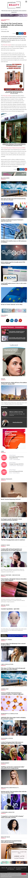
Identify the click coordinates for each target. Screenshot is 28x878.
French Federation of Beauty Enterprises (12, 147)
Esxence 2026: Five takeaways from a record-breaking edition (13, 644)
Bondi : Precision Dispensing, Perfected (10, 499)
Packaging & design (7, 738)
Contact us (10, 867)
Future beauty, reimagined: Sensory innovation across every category (14, 579)
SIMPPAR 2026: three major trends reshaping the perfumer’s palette (13, 718)
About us (4, 867)
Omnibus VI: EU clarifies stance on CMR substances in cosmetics (13, 241)
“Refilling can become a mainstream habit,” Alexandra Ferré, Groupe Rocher (13, 767)
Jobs (2, 451)
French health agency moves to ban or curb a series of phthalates (13, 284)
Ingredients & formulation (9, 713)
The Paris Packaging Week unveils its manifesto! (13, 539)
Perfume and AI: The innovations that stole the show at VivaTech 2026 (13, 792)
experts (4, 407)
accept (24, 873)
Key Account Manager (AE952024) (16, 471)
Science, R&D (4, 689)
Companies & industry (7, 812)
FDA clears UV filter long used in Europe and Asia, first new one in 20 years (13, 199)
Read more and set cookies (6, 876)
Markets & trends (6, 639)
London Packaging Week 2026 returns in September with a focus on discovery (12, 743)
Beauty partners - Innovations (13, 327)
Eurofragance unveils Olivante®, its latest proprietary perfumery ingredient (11, 519)
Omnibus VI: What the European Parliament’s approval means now (12, 220)
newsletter (11, 869)
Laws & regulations (5, 19)
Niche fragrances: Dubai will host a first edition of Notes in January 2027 (14, 383)
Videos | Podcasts (6, 479)
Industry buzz (5, 837)
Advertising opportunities (21, 867)
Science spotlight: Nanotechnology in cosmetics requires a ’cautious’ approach (12, 693)
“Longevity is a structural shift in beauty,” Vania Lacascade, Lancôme (12, 817)
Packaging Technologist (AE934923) (16, 464)
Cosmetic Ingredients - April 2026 (10, 609)
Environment (5, 763)
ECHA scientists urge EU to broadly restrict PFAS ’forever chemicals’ (13, 263)
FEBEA (23, 147)
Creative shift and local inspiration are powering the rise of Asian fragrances (11, 549)
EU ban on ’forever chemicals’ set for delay (11, 304)
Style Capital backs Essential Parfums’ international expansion (11, 841)
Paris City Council (7, 44)
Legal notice (18, 869)
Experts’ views (5, 545)
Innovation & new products (10, 787)
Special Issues (5, 605)
